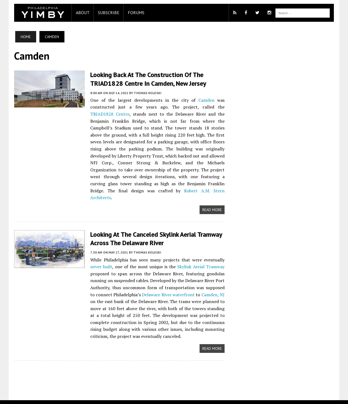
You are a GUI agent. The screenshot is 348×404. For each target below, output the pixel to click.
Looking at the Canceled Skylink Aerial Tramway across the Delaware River (157, 231)
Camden (206, 100)
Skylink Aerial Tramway (201, 260)
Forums (135, 12)
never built (101, 260)
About (82, 12)
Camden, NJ (206, 288)
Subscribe (108, 12)
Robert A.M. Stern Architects (124, 191)
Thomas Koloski (147, 93)
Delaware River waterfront (162, 288)
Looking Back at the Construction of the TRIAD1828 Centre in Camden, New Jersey (148, 78)
